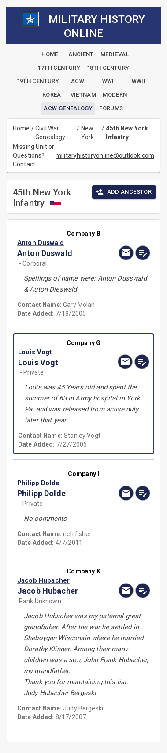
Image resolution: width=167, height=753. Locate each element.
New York (87, 133)
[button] (63, 243)
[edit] (143, 253)
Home (21, 128)
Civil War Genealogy (50, 133)
